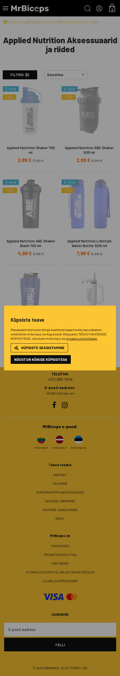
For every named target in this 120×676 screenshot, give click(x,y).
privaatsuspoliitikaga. (82, 338)
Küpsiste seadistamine (39, 348)
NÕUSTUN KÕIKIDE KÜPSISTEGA (40, 359)
